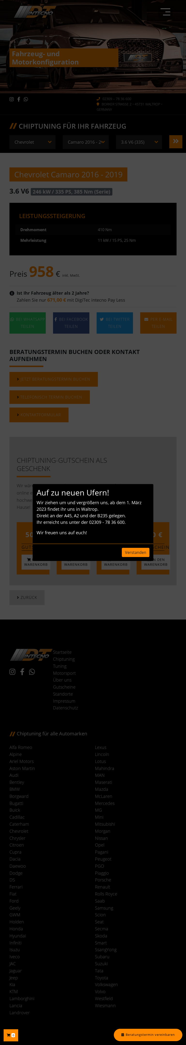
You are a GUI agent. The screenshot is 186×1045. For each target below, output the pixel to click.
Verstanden (135, 552)
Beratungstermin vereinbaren (150, 1035)
